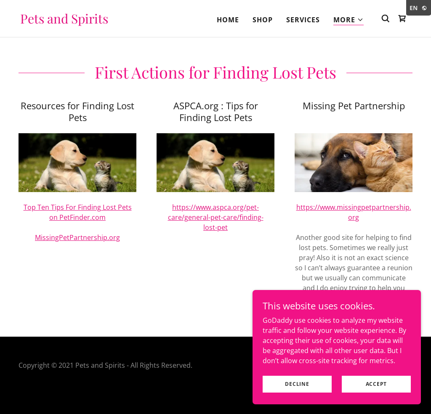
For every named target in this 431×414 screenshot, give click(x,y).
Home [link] (228, 19)
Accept (376, 384)
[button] (348, 20)
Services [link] (303, 19)
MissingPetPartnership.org (77, 237)
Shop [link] (263, 19)
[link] (64, 21)
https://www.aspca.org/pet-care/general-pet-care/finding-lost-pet (215, 217)
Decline (297, 384)
